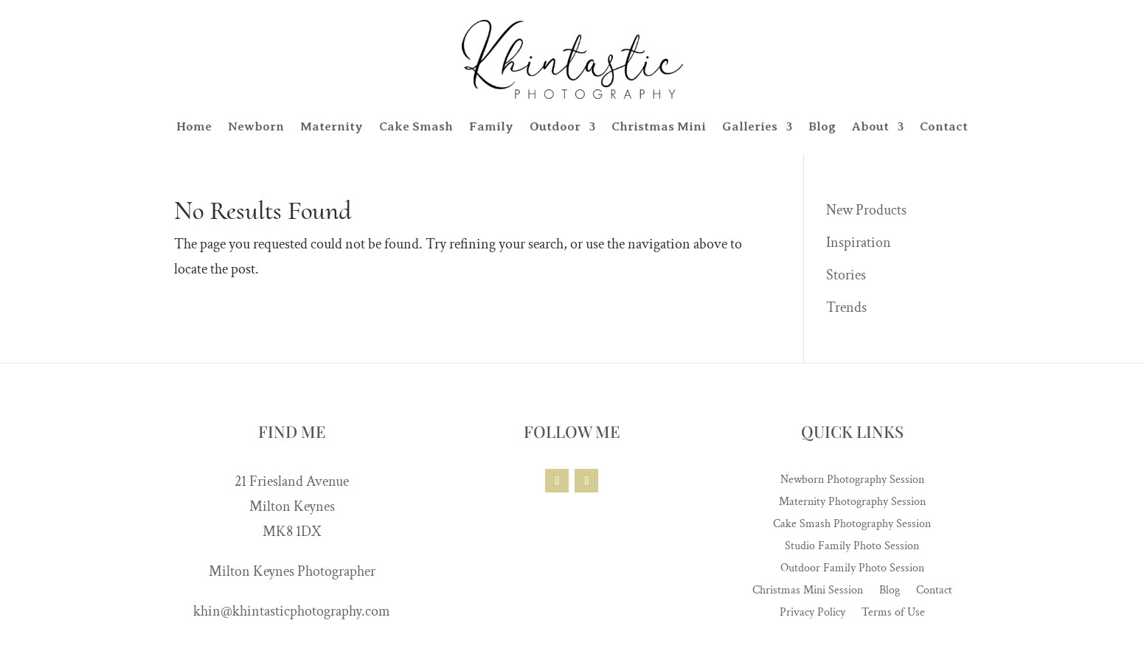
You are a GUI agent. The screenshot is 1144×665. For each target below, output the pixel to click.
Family (491, 126)
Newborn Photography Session (852, 481)
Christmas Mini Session (807, 591)
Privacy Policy (812, 613)
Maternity (331, 126)
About (870, 126)
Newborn (256, 126)
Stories (846, 275)
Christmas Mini (658, 126)
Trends (846, 307)
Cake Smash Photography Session (852, 525)
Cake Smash (416, 126)
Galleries (749, 126)
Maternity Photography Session (852, 503)
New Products (866, 210)
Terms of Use (893, 613)
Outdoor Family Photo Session (852, 569)
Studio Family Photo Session (852, 547)
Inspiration (858, 242)
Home (194, 126)
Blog (822, 126)
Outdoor (555, 126)
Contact (944, 126)
